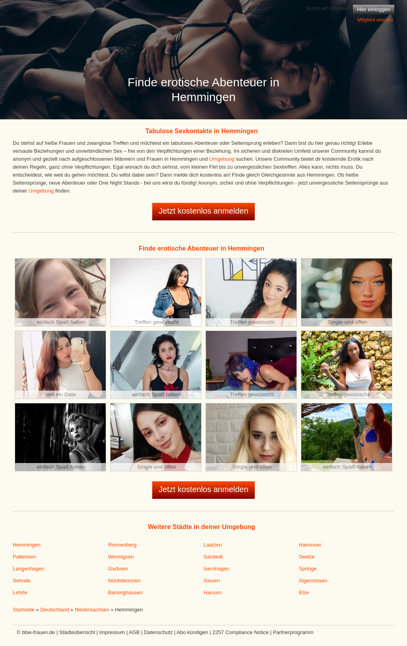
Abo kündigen (192, 632)
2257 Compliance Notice (240, 632)
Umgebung (222, 159)
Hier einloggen (373, 9)
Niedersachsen (92, 610)
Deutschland (54, 610)
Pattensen (24, 557)
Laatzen (213, 545)
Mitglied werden (375, 20)
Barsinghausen (125, 592)
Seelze (307, 557)
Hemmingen (27, 545)
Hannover (310, 545)
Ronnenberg (122, 545)
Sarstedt (213, 557)
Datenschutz (158, 632)
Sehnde (22, 581)
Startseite (24, 610)
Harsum (213, 592)
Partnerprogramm (293, 632)
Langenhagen (29, 569)
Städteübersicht (77, 632)
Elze (304, 592)
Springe (308, 569)
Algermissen (313, 581)
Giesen (212, 581)
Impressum (112, 632)
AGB (134, 632)
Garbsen (118, 569)
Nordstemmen (124, 581)
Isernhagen (216, 569)
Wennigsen (121, 557)
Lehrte (20, 592)
